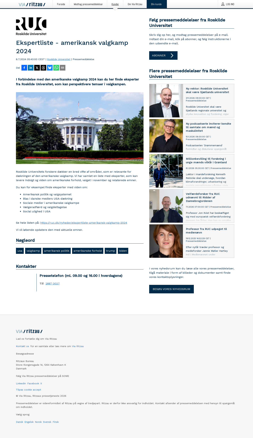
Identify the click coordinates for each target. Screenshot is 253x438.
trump (110, 250)
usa (19, 250)
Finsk (56, 421)
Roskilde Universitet (58, 59)
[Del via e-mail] (62, 68)
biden (123, 250)
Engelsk (28, 421)
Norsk (38, 421)
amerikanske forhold (88, 250)
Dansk (19, 421)
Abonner (163, 55)
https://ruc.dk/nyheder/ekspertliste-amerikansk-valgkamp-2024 (83, 222)
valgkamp (33, 250)
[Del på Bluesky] (50, 68)
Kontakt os (22, 346)
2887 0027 (53, 283)
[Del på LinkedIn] (30, 68)
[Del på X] (37, 68)
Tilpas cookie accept (28, 389)
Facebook (33, 383)
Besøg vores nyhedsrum (171, 289)
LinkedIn (21, 383)
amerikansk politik (56, 250)
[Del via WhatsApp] (56, 68)
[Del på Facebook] (24, 68)
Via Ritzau (78, 346)
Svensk (47, 421)
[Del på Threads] (43, 68)
